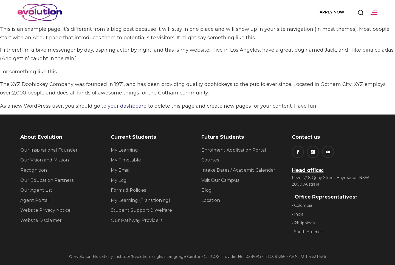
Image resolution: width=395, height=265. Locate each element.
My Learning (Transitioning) (140, 200)
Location (210, 200)
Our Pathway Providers (136, 220)
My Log (119, 180)
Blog (206, 190)
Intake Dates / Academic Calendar (238, 170)
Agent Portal (34, 200)
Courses (210, 160)
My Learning (124, 150)
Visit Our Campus (220, 180)
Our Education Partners (47, 180)
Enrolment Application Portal (233, 150)
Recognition (33, 170)
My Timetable (126, 160)
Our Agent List (36, 190)
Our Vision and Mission (44, 160)
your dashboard (127, 106)
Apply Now (332, 12)
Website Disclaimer (41, 220)
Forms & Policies (128, 190)
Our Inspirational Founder (49, 150)
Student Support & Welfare (141, 210)
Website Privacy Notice (45, 210)
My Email (121, 170)
